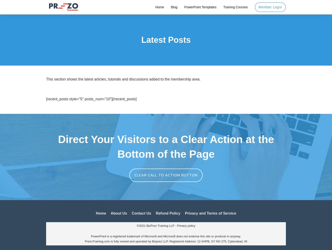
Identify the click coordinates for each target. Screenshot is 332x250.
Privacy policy (186, 225)
